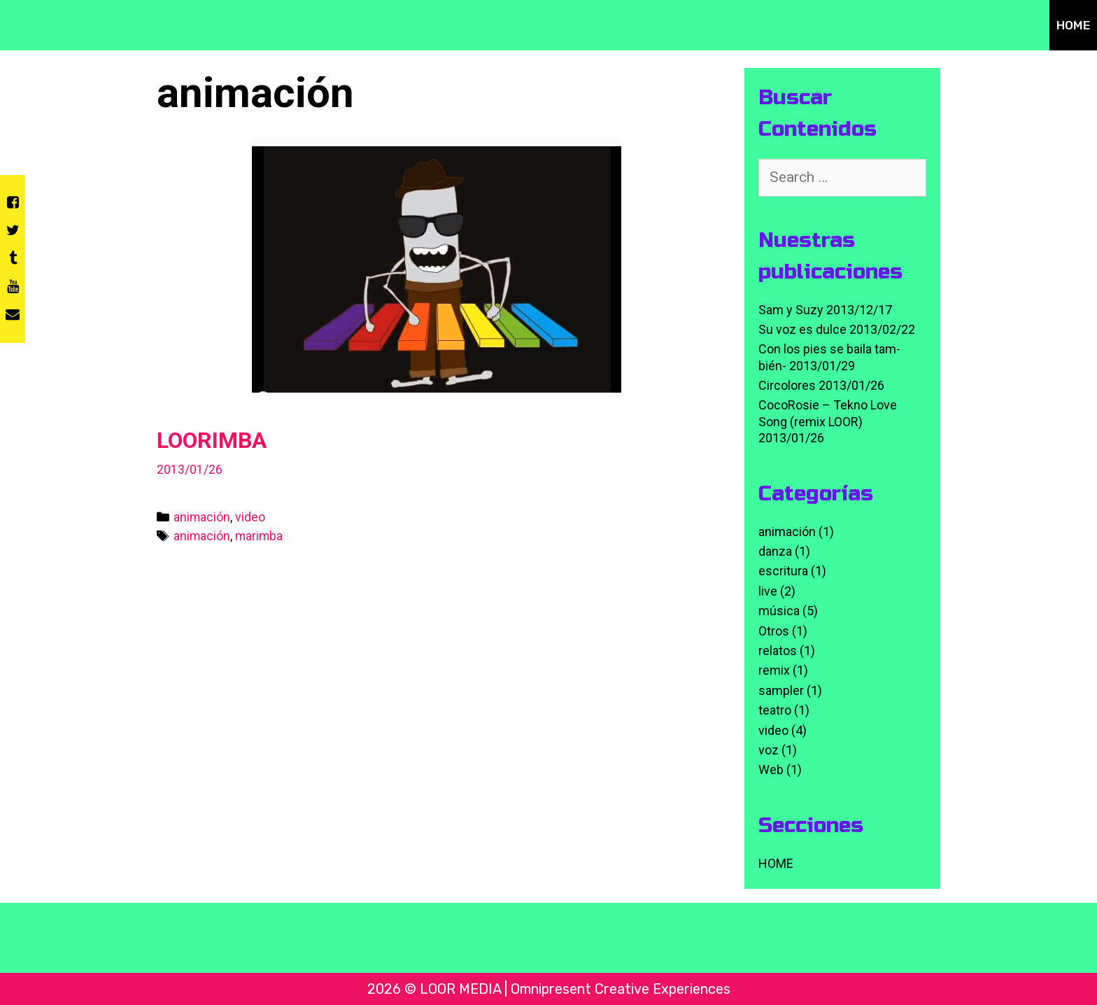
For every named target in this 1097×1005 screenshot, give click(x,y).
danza (775, 551)
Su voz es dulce (802, 329)
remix (774, 670)
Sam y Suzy (790, 309)
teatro (774, 710)
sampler (781, 690)
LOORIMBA (212, 440)
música (779, 610)
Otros (773, 631)
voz (768, 750)
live (767, 591)
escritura (783, 570)
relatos (777, 650)
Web (771, 769)
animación (202, 516)
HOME (1073, 25)
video (250, 516)
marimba (259, 535)
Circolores (787, 385)
